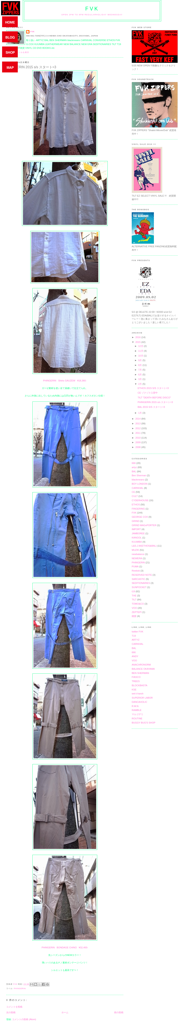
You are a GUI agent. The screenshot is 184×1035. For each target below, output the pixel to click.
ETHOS (136, 504)
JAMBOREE (138, 533)
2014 (138, 418)
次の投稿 (10, 1012)
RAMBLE (136, 710)
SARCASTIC (138, 579)
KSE (134, 689)
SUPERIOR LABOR (142, 697)
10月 (141, 355)
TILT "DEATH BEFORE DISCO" (154, 397)
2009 (138, 442)
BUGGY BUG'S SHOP (143, 722)
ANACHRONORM (141, 664)
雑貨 (134, 616)
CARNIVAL (137, 488)
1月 (140, 413)
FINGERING (138, 508)
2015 (138, 342)
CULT (135, 496)
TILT (134, 599)
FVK (92, 9)
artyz (134, 467)
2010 (138, 437)
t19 (133, 591)
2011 (138, 433)
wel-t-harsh (137, 693)
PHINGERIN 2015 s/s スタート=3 (155, 402)
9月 (140, 360)
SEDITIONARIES (141, 583)
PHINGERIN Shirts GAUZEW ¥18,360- (65, 380)
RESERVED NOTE (142, 575)
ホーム (64, 1012)
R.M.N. (135, 706)
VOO (134, 608)
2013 (138, 423)
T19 (134, 636)
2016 (138, 337)
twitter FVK (137, 631)
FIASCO (136, 677)
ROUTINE (137, 718)
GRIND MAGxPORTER (144, 525)
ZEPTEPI (137, 612)
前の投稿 (118, 1012)
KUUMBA (137, 542)
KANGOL (137, 537)
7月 (140, 369)
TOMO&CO (138, 603)
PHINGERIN (20, 988)
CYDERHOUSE (140, 500)
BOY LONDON (139, 484)
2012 (138, 428)
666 (134, 463)
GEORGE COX (140, 517)
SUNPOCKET (139, 587)
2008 (138, 447)
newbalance (138, 554)
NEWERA (137, 558)
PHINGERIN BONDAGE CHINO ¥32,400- (65, 947)
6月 (140, 374)
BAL (134, 471)
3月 (140, 379)
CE (133, 492)
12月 (141, 346)
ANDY (135, 656)
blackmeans (138, 479)
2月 (140, 384)
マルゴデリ (137, 714)
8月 (140, 365)
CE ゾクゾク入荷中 (148, 392)
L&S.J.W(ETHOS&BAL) (144, 546)
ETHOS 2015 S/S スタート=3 (153, 388)
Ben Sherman (139, 475)
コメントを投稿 (14, 1006)
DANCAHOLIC (139, 702)
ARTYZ (135, 640)
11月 (141, 351)
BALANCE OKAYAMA (143, 669)
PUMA (135, 566)
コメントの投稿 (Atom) (24, 1019)
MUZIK (135, 550)
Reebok (136, 570)
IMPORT (136, 529)
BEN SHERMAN (140, 673)
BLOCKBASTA (139, 685)
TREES (136, 681)
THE (134, 595)
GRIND (135, 521)
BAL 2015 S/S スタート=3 (151, 407)
